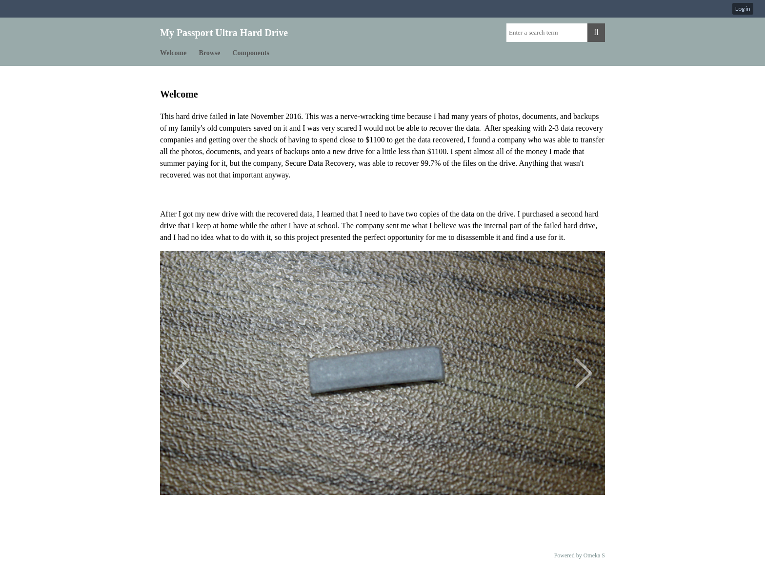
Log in (742, 8)
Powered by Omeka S (579, 555)
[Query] (546, 32)
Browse (209, 53)
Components (251, 53)
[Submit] (596, 32)
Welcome (173, 53)
